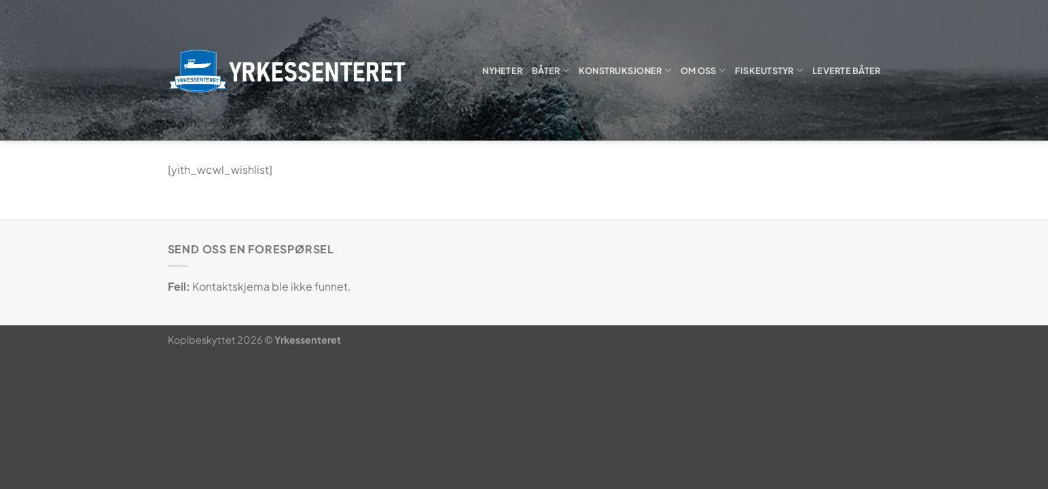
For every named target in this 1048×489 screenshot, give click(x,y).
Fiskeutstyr (769, 70)
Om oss (703, 70)
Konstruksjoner (625, 70)
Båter (550, 70)
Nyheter (502, 70)
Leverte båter (846, 70)
